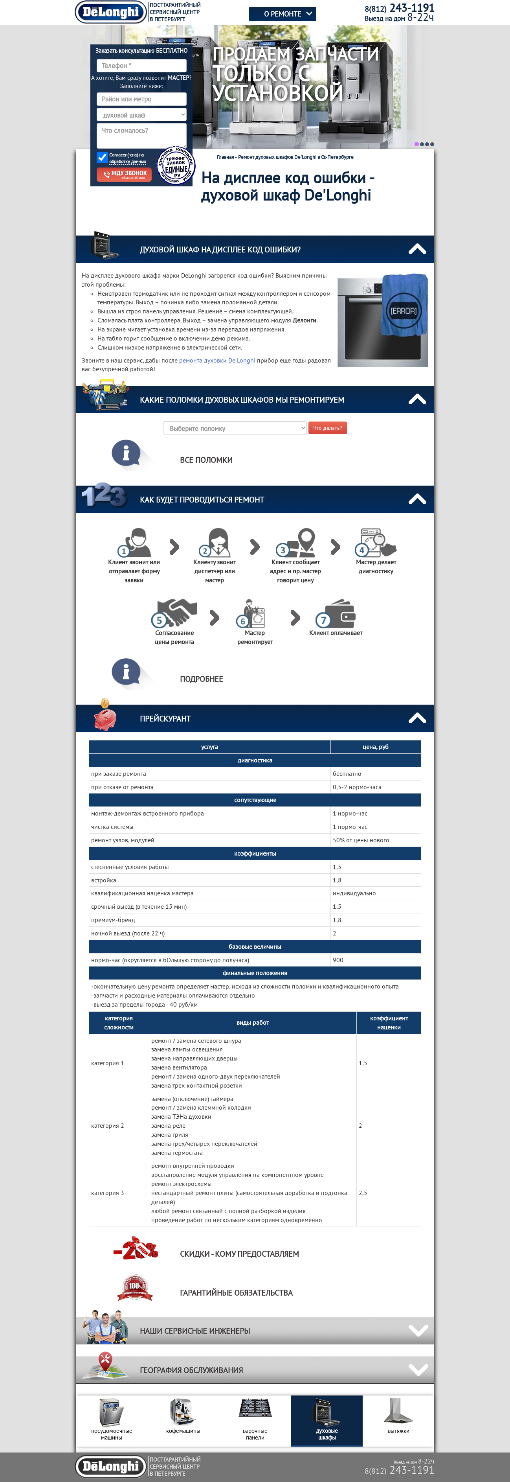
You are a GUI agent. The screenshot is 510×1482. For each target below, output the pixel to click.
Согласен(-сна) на (127, 158)
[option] (112, 1421)
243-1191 (400, 1469)
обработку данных (127, 161)
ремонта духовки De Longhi (217, 360)
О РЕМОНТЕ (282, 13)
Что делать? (327, 427)
